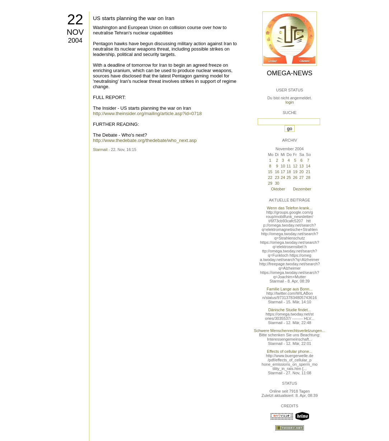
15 (270, 172)
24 (283, 177)
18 (288, 172)
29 (270, 183)
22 (75, 19)
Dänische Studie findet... (289, 310)
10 (283, 166)
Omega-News (289, 73)
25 (288, 177)
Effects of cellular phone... (289, 351)
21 (308, 172)
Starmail (100, 149)
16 (277, 172)
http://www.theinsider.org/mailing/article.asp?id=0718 (147, 113)
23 (277, 177)
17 (283, 172)
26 (295, 177)
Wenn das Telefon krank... (290, 208)
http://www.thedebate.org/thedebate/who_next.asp (145, 140)
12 (295, 166)
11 (288, 166)
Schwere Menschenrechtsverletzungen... (289, 330)
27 (301, 177)
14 (308, 166)
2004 (75, 40)
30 (277, 183)
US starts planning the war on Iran (133, 18)
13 (301, 166)
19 (295, 172)
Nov (75, 32)
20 (301, 172)
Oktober (278, 189)
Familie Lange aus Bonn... (290, 289)
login (289, 102)
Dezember (302, 189)
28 (308, 177)
